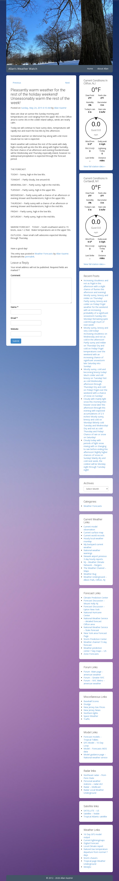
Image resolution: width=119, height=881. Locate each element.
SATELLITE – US (91, 810)
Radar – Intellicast (92, 787)
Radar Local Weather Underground (94, 791)
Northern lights (91, 713)
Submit (16, 341)
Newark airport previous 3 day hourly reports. (95, 558)
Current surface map (93, 532)
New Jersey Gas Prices (94, 707)
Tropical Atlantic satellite (95, 816)
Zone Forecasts (91, 653)
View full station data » (94, 166)
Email (14, 318)
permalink (29, 256)
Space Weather (91, 716)
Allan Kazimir (60, 107)
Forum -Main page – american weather (93, 673)
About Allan (102, 68)
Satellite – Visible (91, 813)
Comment (15, 275)
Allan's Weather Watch (22, 68)
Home (90, 68)
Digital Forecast (91, 843)
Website (14, 329)
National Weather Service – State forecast (96, 629)
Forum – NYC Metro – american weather (94, 682)
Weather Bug (90, 574)
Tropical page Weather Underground (94, 862)
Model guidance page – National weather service (95, 756)
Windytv (87, 866)
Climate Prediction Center (96, 597)
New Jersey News (92, 710)
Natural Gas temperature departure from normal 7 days (96, 852)
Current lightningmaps (94, 840)
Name (14, 307)
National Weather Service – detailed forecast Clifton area (96, 621)
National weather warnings (92, 552)
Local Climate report (93, 846)
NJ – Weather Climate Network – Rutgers (94, 563)
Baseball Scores (91, 701)
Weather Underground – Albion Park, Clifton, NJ (95, 578)
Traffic (87, 719)
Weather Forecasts (44, 253)
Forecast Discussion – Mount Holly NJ (94, 602)
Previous (17, 82)
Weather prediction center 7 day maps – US (95, 649)
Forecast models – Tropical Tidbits (93, 738)
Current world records (94, 535)
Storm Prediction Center (95, 639)
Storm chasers (91, 858)
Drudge (87, 704)
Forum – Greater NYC (94, 677)
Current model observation (90, 528)
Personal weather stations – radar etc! (93, 782)
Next (67, 82)
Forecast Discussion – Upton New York (94, 608)
